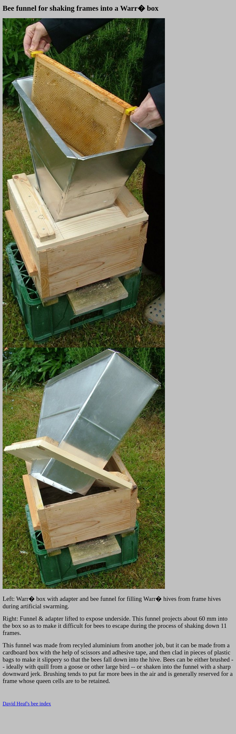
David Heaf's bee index (27, 703)
